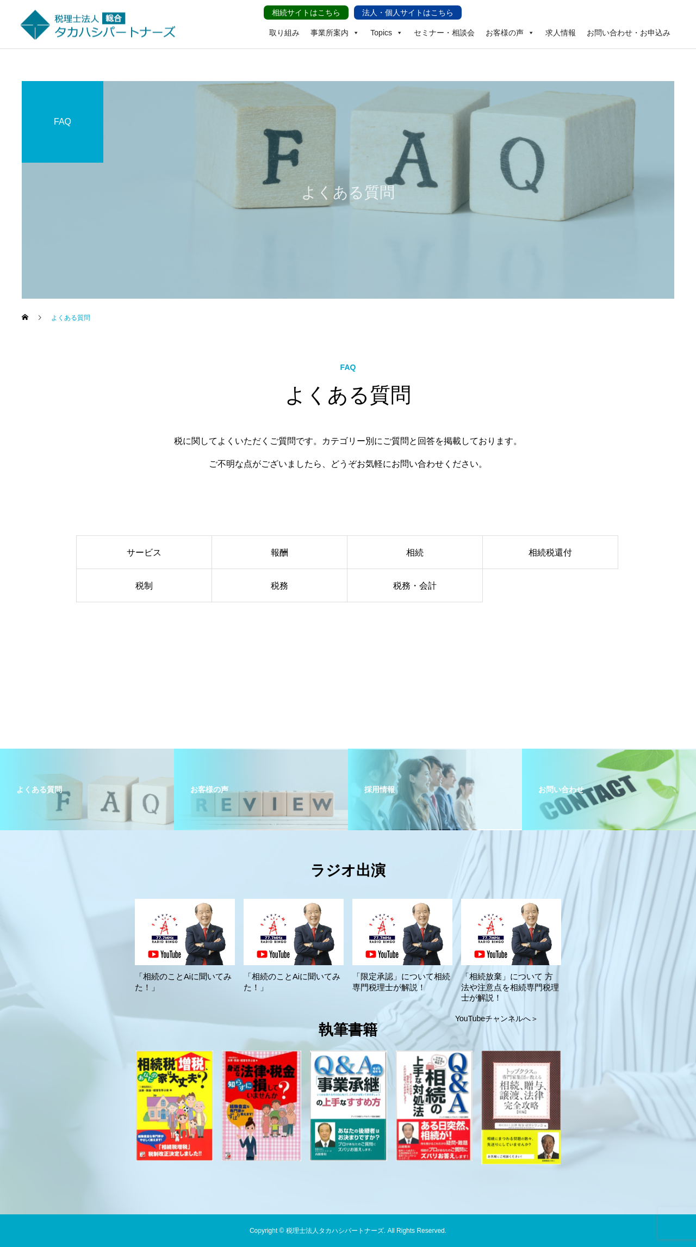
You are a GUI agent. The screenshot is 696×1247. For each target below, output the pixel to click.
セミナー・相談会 (444, 32)
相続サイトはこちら (306, 12)
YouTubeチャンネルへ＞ (496, 1018)
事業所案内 (334, 24)
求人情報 (560, 32)
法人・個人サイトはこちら (407, 12)
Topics (386, 24)
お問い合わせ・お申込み (628, 32)
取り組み (284, 32)
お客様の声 (510, 24)
